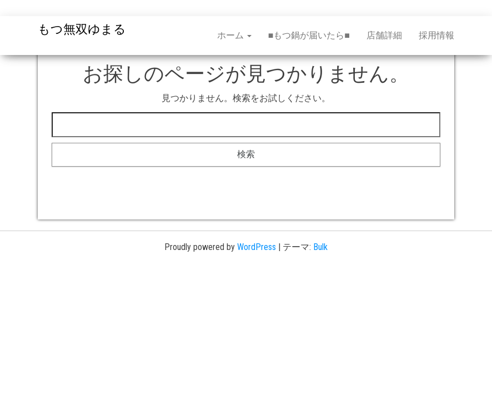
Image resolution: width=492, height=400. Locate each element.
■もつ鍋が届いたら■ (309, 35)
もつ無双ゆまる (82, 29)
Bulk (320, 247)
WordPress (256, 247)
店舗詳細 (384, 35)
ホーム (234, 35)
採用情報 (436, 35)
